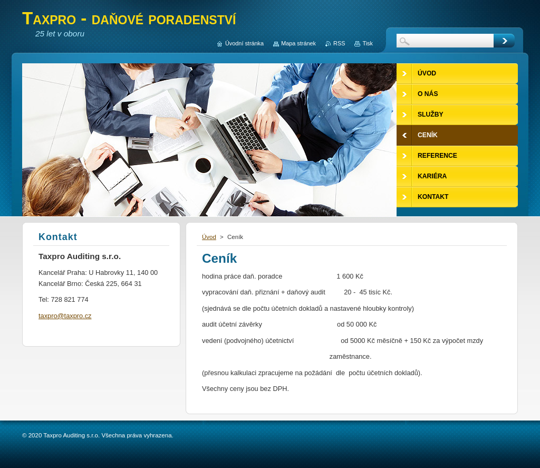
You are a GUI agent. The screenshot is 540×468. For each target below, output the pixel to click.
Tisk (367, 43)
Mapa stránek (298, 43)
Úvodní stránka (244, 43)
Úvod (209, 237)
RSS (339, 43)
